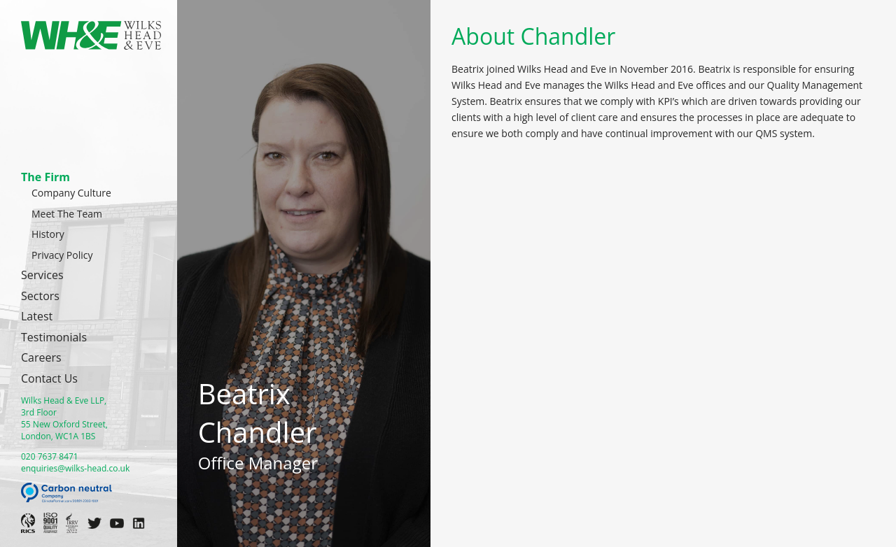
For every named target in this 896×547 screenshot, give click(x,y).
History (47, 234)
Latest (36, 316)
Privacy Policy (61, 255)
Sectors (40, 296)
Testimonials (54, 337)
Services (42, 275)
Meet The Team (66, 213)
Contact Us (49, 378)
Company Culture (71, 192)
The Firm (45, 177)
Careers (41, 357)
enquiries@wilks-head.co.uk (75, 468)
